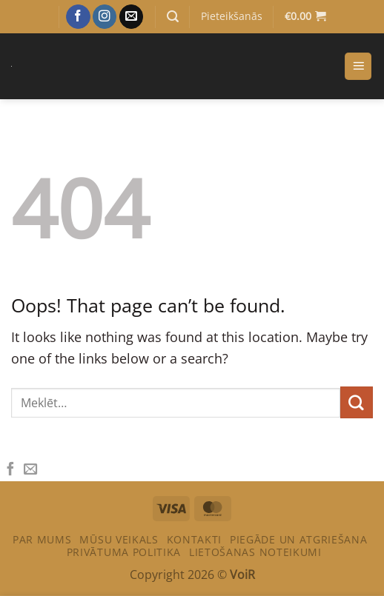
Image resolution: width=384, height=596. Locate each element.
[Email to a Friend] (30, 470)
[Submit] (356, 402)
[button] (173, 16)
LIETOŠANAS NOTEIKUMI (255, 552)
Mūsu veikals (118, 539)
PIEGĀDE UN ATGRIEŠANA (298, 539)
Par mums (42, 539)
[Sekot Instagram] (105, 16)
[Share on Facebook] (10, 470)
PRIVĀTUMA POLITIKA (124, 552)
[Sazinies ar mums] (131, 16)
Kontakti (194, 539)
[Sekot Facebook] (78, 16)
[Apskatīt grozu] (305, 16)
